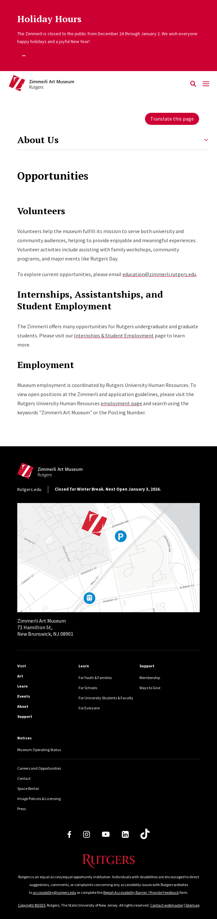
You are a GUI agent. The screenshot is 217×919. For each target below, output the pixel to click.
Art (20, 676)
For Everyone (89, 707)
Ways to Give (149, 687)
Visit (21, 665)
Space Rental (28, 788)
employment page (121, 403)
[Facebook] (69, 834)
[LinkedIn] (125, 834)
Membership (149, 677)
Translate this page (172, 118)
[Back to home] (61, 472)
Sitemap (192, 905)
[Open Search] (193, 84)
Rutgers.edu (29, 489)
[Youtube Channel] (105, 834)
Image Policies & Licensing (39, 798)
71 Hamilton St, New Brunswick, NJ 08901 (45, 627)
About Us (38, 140)
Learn (22, 686)
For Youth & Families (95, 677)
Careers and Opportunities (39, 768)
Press (21, 808)
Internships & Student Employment (114, 335)
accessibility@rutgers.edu (54, 892)
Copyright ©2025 (31, 905)
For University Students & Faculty (106, 697)
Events (23, 696)
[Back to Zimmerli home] (98, 84)
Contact (24, 778)
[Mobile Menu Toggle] (205, 84)
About (22, 706)
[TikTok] (145, 834)
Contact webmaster (166, 905)
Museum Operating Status (39, 749)
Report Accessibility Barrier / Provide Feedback (141, 892)
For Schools (88, 687)
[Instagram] (86, 834)
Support (24, 716)
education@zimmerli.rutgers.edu (159, 274)
